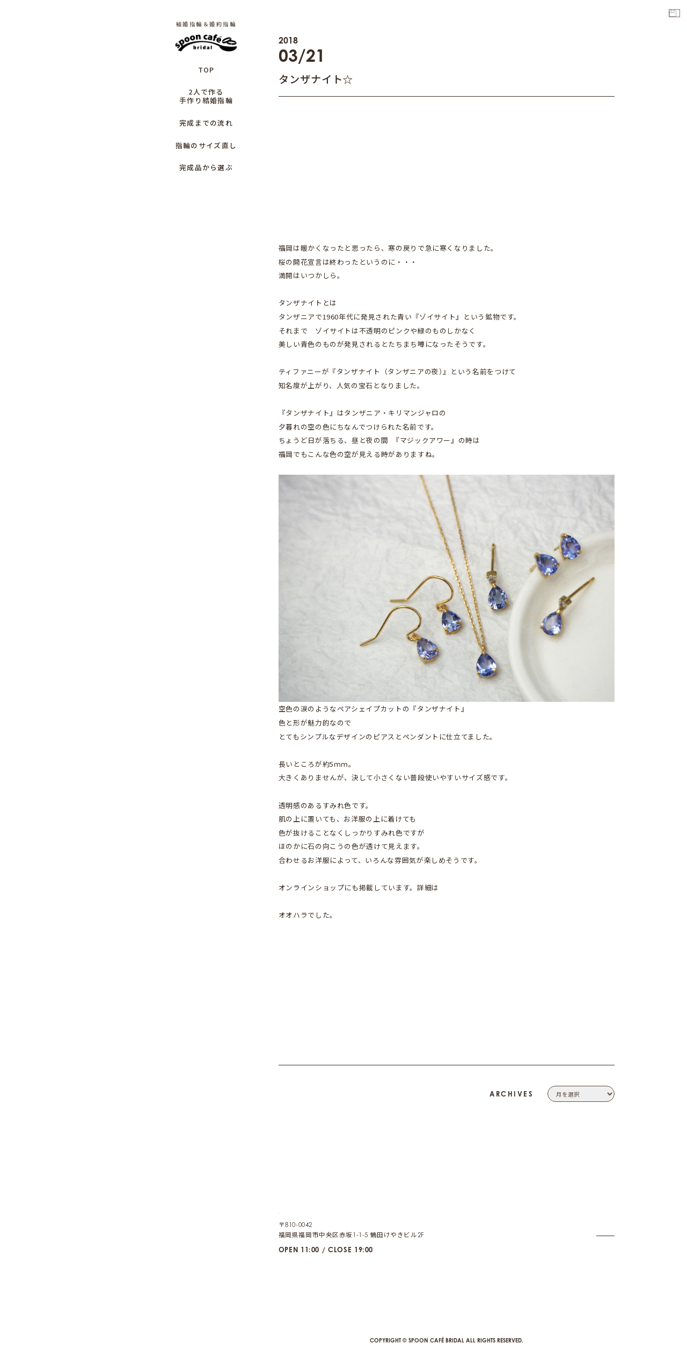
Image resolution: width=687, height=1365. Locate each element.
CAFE (606, 1265)
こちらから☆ (461, 887)
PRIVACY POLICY (588, 1218)
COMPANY (598, 1193)
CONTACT (599, 1205)
